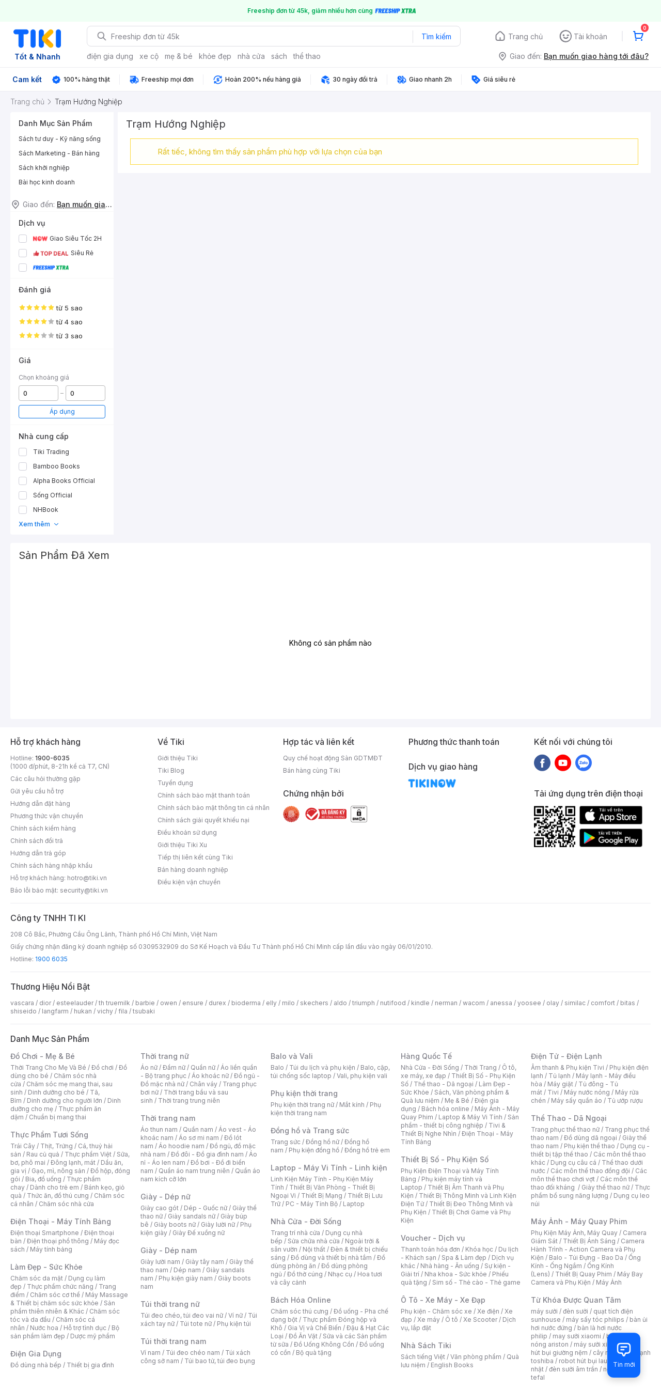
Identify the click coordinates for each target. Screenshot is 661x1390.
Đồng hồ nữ (322, 1142)
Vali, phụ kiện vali (362, 1076)
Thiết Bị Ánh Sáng (589, 1241)
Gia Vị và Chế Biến (314, 1328)
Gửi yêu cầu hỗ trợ (37, 791)
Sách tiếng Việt (423, 1357)
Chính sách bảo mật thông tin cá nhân (214, 807)
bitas (627, 1003)
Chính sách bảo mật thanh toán (204, 795)
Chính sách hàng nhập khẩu (51, 865)
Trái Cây (22, 1146)
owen (168, 1003)
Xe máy (428, 1319)
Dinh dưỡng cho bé (56, 1092)
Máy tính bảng (51, 1249)
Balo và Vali (292, 1056)
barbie (145, 1003)
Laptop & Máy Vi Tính (470, 1117)
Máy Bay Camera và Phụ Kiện (587, 1278)
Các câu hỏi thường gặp (45, 779)
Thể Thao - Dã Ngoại (569, 1118)
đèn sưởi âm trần (573, 1369)
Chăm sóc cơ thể (55, 1295)
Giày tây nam (204, 1262)
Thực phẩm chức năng (60, 1286)
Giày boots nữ (175, 1224)
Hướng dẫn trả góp (38, 853)
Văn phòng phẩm (475, 1357)
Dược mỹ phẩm (92, 1336)
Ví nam (150, 1352)
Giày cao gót (159, 1208)
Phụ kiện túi (234, 1323)
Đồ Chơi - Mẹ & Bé (42, 1056)
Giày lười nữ (218, 1224)
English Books (452, 1365)
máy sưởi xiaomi (598, 1344)
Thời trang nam (167, 1118)
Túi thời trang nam (173, 1341)
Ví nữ (235, 1315)
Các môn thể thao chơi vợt (589, 1175)
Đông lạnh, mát (73, 1162)
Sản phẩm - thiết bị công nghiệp (460, 1121)
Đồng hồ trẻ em (367, 1150)
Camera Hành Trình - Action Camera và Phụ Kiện (587, 1249)
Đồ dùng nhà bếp (35, 1365)
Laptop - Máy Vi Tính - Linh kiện (329, 1167)
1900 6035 (51, 959)
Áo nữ (149, 1067)
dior (45, 1003)
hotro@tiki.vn (87, 878)
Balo (277, 1067)
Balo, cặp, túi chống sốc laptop (330, 1072)
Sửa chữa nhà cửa (314, 1241)
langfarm (55, 1011)
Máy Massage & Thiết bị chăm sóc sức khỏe (69, 1299)
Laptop (354, 1204)
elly (271, 1003)
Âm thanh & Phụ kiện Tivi (567, 1067)
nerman (446, 1003)
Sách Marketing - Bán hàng (59, 153)
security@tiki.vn (84, 890)
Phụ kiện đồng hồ (314, 1150)
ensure (192, 1003)
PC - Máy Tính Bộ (312, 1204)
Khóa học (479, 1249)
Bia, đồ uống (43, 1179)
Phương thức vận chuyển (46, 816)
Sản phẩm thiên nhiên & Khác (62, 1307)
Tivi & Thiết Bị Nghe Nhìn (453, 1129)
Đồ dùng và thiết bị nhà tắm (331, 1257)
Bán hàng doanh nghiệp (193, 869)
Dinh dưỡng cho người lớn (64, 1100)
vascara (22, 1003)
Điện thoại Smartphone (44, 1233)
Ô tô (451, 1319)
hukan (83, 1011)
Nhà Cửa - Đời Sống (306, 1221)
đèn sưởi (575, 1311)
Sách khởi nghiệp (44, 167)
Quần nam (198, 1129)
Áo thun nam (159, 1129)
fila (123, 1011)
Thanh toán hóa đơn (430, 1249)
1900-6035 (52, 758)
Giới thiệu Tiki (178, 758)
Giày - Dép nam (168, 1250)
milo (288, 1003)
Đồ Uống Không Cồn (324, 1344)
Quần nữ (203, 1067)
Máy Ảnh (609, 1282)
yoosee (529, 1003)
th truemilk (114, 1003)
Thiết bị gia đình (90, 1365)
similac (575, 1003)
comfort (603, 1003)
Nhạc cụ (340, 1274)
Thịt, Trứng (56, 1146)
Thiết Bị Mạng (321, 1195)
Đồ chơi (102, 1067)
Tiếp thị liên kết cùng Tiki (195, 857)
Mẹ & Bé (457, 1100)
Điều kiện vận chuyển (189, 882)
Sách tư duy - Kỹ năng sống (60, 139)
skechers (314, 1003)
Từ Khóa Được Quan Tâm (576, 1299)
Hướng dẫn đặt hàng (40, 803)
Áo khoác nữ (210, 1076)
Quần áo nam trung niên (194, 1171)
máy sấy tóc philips (595, 1319)
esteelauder (74, 1003)
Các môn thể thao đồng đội (590, 1171)
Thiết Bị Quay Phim (583, 1274)
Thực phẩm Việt (88, 1154)
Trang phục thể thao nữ (565, 1129)
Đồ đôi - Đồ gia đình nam (207, 1154)
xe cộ (149, 56)
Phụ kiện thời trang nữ (302, 1104)
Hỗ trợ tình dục (85, 1328)
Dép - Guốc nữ (205, 1208)
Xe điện (488, 1311)
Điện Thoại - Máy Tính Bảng (60, 1221)
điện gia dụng (110, 56)
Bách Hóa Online (301, 1299)
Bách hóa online (445, 1109)
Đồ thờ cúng (305, 1274)
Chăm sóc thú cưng (299, 1311)
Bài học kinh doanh (47, 182)
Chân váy (203, 1084)
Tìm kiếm (436, 36)
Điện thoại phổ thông (58, 1241)
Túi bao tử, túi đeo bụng (219, 1361)
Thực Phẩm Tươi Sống (49, 1134)
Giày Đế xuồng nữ (198, 1233)
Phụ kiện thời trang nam (326, 1109)
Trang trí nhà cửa (295, 1233)
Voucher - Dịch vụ (433, 1237)
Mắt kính (352, 1104)
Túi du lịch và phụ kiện (322, 1067)
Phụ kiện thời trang (304, 1093)
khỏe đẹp (215, 56)
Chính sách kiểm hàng (43, 828)
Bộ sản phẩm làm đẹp (64, 1332)
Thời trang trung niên (189, 1100)
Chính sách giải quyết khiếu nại (203, 820)
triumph (363, 1003)
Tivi (553, 1092)
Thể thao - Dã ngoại (444, 1084)
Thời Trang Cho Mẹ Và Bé (48, 1067)
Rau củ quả (42, 1154)
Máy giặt (560, 1084)
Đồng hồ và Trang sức (310, 1130)
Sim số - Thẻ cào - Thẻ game (476, 1282)
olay (552, 1003)
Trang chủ (525, 36)
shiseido (23, 1011)
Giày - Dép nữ (165, 1196)
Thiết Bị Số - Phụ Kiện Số (445, 1159)
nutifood (393, 1003)
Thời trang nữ (164, 1056)
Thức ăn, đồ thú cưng (58, 1195)
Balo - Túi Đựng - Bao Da (586, 1257)
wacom (474, 1003)
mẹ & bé (179, 56)
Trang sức (286, 1142)
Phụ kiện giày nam (186, 1278)
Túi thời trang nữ (170, 1304)
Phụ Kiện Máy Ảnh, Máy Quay (574, 1233)
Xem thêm (39, 524)
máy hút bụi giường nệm (585, 1348)
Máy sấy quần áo (576, 1100)
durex (217, 1003)
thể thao (307, 56)
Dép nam (187, 1270)
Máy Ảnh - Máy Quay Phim (579, 1221)
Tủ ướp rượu (625, 1100)
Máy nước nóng (587, 1092)
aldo (340, 1003)
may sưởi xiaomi (577, 1336)
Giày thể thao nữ (605, 1187)
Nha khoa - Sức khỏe (455, 1274)
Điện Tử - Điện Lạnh (566, 1056)
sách (279, 56)
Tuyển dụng (175, 783)
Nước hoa (44, 1328)
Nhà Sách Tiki (426, 1345)
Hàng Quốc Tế (426, 1056)
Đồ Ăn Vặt (303, 1336)
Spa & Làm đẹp (464, 1257)
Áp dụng (62, 411)
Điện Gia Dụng (35, 1353)
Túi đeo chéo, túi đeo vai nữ (181, 1315)
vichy (105, 1011)
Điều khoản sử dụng (187, 832)
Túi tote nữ (196, 1323)
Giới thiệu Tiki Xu (182, 845)
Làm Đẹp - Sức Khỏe (46, 1266)
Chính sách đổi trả (36, 841)
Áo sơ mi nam (199, 1138)
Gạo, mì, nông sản (58, 1171)
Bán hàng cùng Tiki (311, 770)
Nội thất (314, 1249)
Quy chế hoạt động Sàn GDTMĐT (333, 758)
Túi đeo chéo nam (193, 1352)
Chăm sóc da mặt (36, 1278)
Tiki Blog (171, 770)
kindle (420, 1003)
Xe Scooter (480, 1319)
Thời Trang (480, 1067)
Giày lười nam (160, 1262)
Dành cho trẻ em (54, 1187)
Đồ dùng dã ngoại (590, 1138)
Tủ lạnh (559, 1076)
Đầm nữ (174, 1067)
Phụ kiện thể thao (589, 1146)
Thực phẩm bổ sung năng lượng (590, 1191)
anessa (501, 1003)
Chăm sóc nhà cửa (66, 1204)
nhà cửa (251, 56)
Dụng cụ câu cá (573, 1162)
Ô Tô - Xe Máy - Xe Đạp (443, 1299)
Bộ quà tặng (314, 1352)
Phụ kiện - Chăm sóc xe (436, 1311)
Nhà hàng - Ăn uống (449, 1266)
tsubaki (144, 1011)
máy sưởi (544, 1311)
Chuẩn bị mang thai (57, 1117)
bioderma (246, 1003)
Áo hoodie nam (181, 1146)
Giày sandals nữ (191, 1216)
